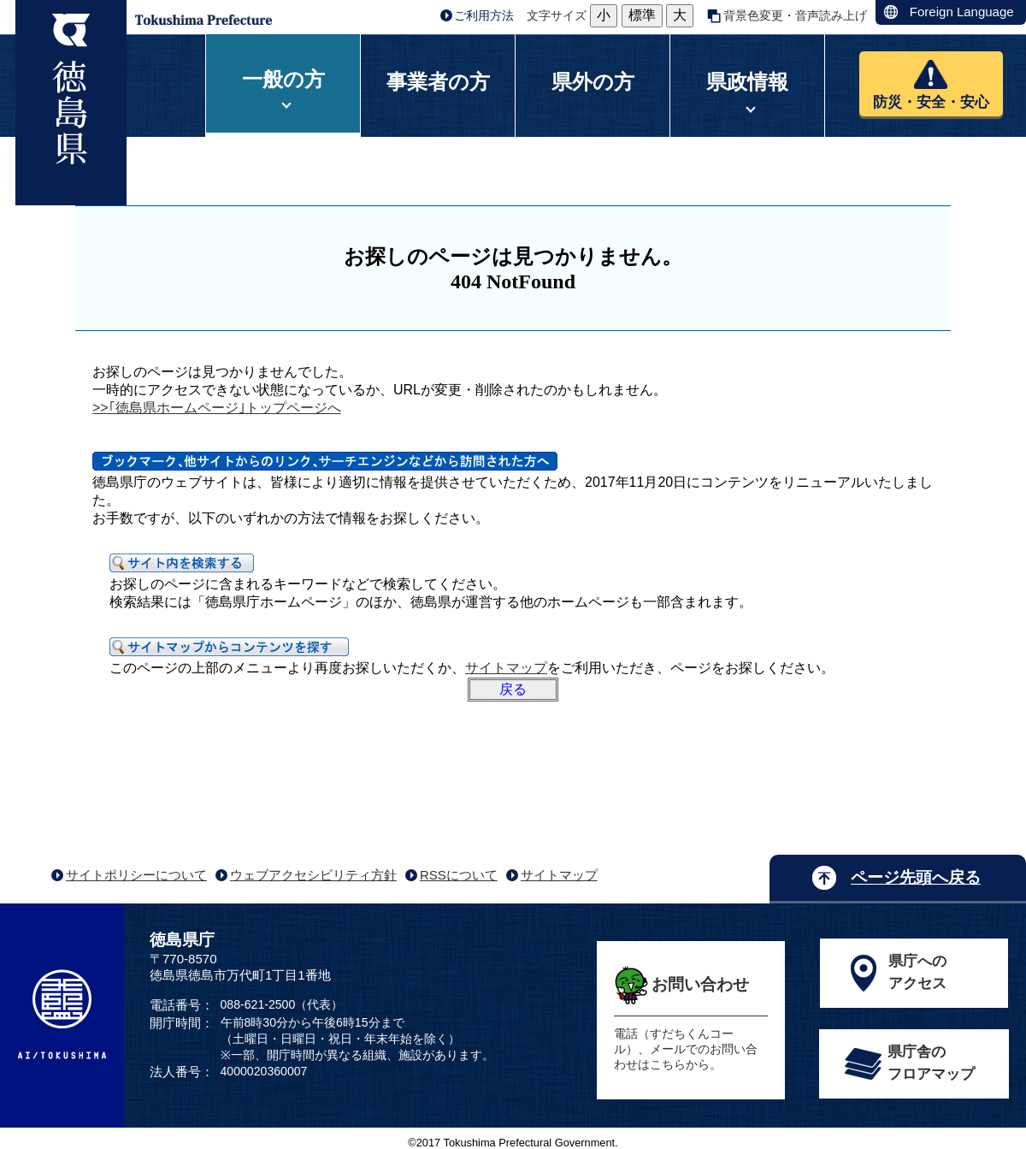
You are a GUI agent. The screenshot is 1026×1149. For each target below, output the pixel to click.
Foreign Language (962, 11)
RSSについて (459, 875)
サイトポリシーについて (136, 875)
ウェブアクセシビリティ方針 (313, 875)
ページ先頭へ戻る (916, 877)
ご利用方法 (484, 15)
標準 (642, 15)
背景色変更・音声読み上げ (795, 15)
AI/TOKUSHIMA (62, 1013)
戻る (513, 689)
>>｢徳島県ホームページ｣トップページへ (216, 407)
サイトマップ (506, 667)
